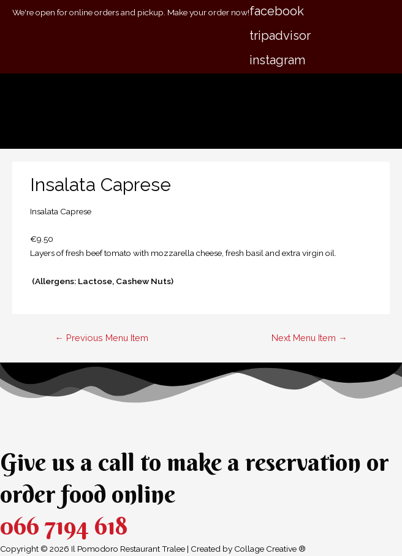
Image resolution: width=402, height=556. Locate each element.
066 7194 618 (63, 526)
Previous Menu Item (101, 337)
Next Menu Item (309, 337)
